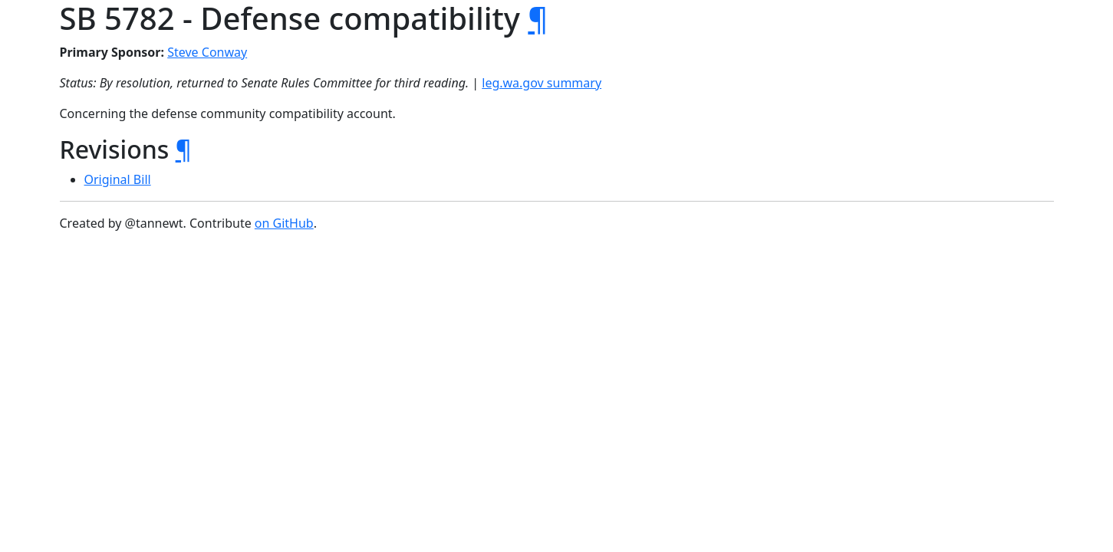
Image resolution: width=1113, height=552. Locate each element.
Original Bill (117, 179)
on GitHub (284, 223)
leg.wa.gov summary (541, 82)
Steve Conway (207, 52)
